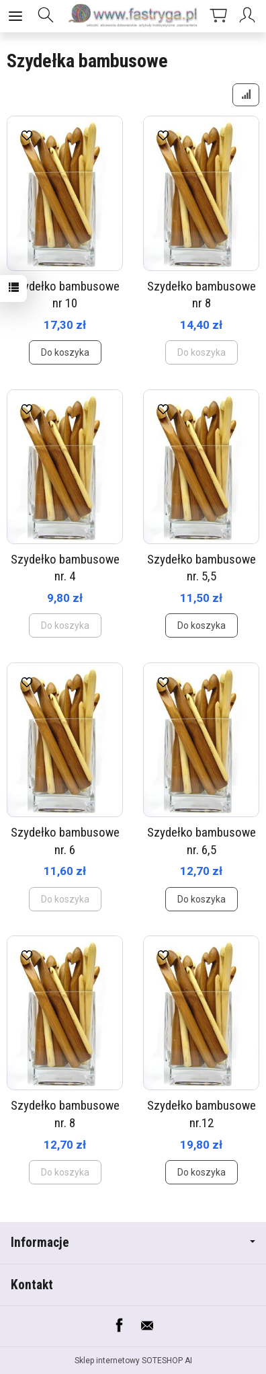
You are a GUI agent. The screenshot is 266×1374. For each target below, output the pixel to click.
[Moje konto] (249, 16)
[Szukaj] (45, 16)
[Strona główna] (133, 16)
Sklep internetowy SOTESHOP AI (133, 1360)
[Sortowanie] (245, 94)
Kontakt (32, 1285)
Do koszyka (65, 352)
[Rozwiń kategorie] (15, 16)
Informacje (133, 1242)
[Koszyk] (218, 16)
